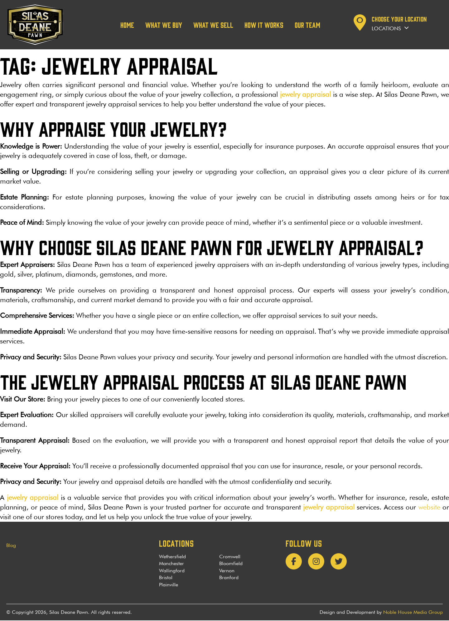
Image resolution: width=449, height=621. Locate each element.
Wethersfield (172, 557)
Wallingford (172, 571)
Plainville (168, 585)
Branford (229, 578)
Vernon (226, 571)
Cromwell (229, 557)
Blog (11, 546)
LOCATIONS (176, 543)
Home (127, 24)
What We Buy (163, 24)
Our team (307, 24)
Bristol (165, 578)
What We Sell (213, 24)
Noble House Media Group (413, 613)
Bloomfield (231, 564)
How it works (263, 24)
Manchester (171, 564)
